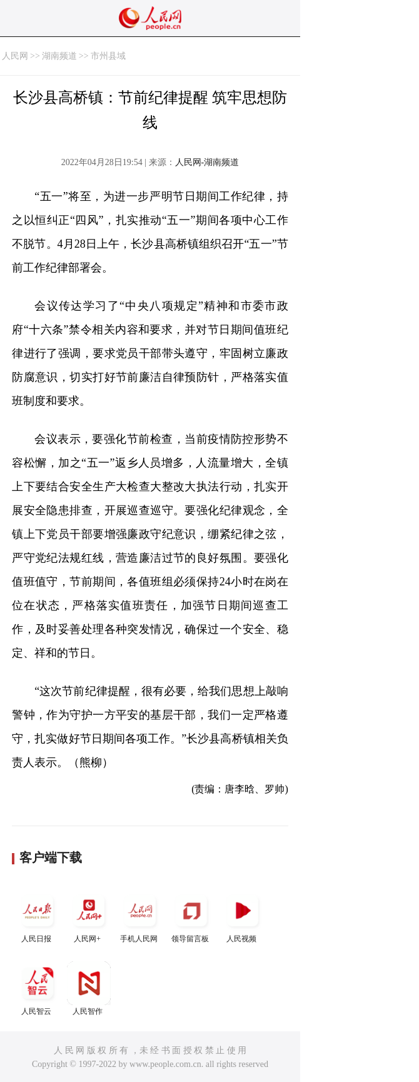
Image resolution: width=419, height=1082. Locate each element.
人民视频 (243, 916)
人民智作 (89, 988)
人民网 (15, 56)
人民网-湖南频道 (207, 162)
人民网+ (89, 916)
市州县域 (108, 56)
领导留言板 (191, 916)
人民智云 (37, 988)
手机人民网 (140, 916)
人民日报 (37, 916)
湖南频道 (59, 56)
